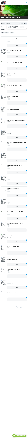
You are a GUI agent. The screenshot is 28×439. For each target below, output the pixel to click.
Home (2, 20)
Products (5, 20)
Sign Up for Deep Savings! (21, 435)
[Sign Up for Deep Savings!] (14, 435)
